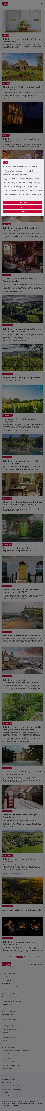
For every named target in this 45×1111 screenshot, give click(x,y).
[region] (22, 187)
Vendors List (6, 198)
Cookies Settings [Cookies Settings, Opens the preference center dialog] (22, 202)
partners (32, 171)
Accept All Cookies (22, 211)
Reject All (22, 207)
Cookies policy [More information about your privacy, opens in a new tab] (20, 195)
